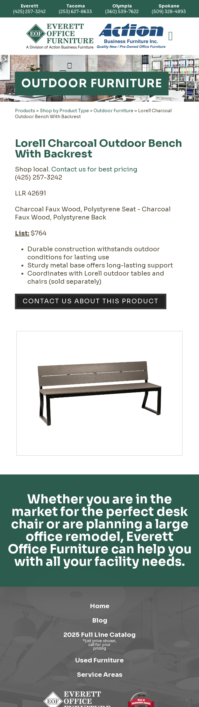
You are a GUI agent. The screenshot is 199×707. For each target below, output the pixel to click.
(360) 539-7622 (122, 8)
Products (25, 110)
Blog (99, 620)
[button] (171, 36)
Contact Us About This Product (91, 301)
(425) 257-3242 (29, 8)
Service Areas (100, 675)
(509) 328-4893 (169, 8)
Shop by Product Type (64, 110)
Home (99, 606)
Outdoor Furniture (113, 110)
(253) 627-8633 (75, 8)
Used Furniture (99, 660)
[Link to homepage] (60, 36)
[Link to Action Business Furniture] (131, 36)
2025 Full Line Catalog (99, 635)
